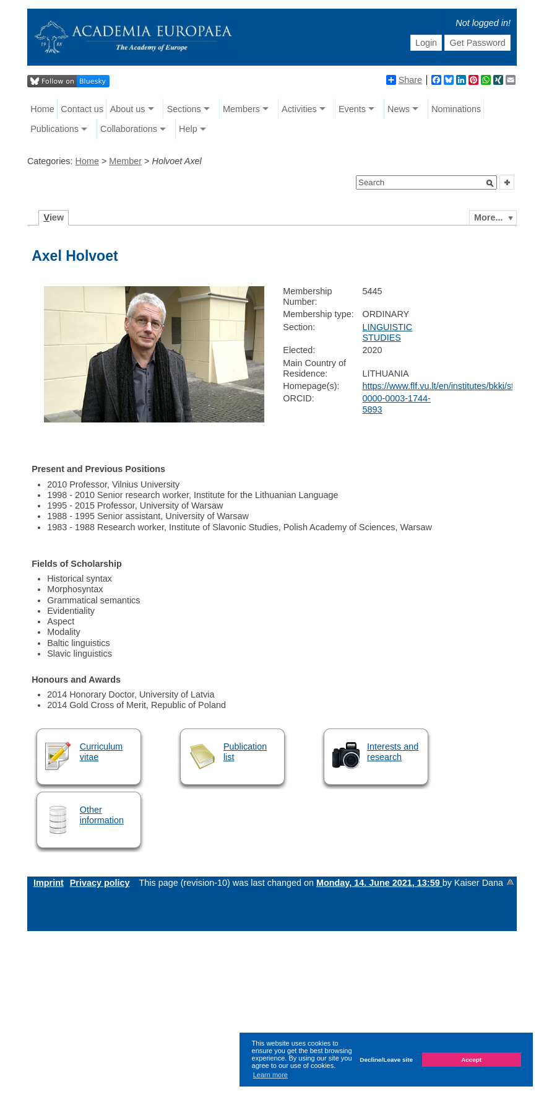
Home (42, 109)
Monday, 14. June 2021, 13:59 (379, 883)
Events (352, 109)
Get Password (477, 43)
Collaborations (128, 129)
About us (127, 109)
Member (125, 161)
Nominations (456, 109)
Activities (299, 109)
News (398, 109)
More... (488, 217)
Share (404, 80)
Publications (54, 129)
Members (241, 109)
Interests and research (392, 752)
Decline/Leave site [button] (386, 1059)
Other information (102, 815)
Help (188, 129)
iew (54, 217)
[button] (490, 183)
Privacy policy (100, 883)
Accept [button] (471, 1059)
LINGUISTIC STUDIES (387, 332)
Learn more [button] (270, 1074)
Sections (184, 109)
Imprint (48, 883)
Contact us (82, 109)
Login (426, 43)
